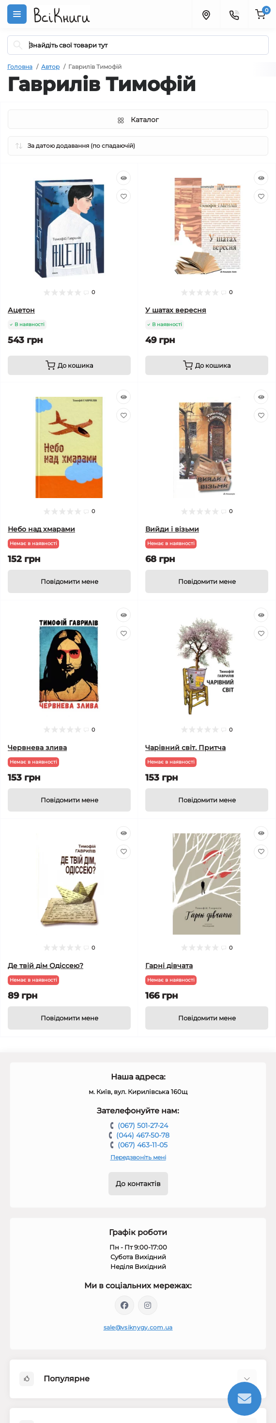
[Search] (18, 45)
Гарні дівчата (169, 965)
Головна (19, 66)
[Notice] (69, 581)
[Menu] (17, 14)
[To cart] (69, 365)
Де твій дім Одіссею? (45, 965)
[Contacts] (234, 14)
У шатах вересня (175, 310)
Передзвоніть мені (138, 1157)
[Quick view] (123, 178)
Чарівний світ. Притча (185, 747)
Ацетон (21, 310)
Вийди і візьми (172, 529)
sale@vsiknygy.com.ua (138, 1327)
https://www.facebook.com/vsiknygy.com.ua (124, 1305)
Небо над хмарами (41, 529)
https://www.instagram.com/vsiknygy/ (147, 1305)
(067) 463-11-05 (143, 1145)
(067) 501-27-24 (143, 1125)
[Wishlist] (123, 196)
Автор (50, 66)
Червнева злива (37, 747)
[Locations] (206, 14)
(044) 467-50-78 (142, 1135)
